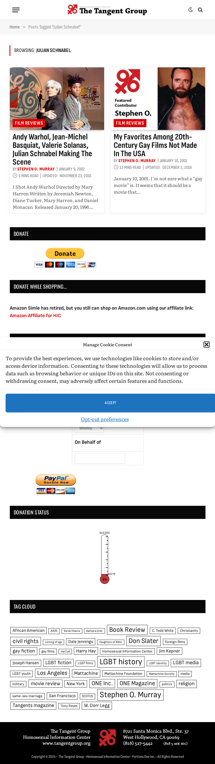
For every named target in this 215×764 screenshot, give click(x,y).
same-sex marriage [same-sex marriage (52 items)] (27, 696)
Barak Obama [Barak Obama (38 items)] (72, 631)
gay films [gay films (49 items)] (48, 651)
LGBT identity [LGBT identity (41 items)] (158, 663)
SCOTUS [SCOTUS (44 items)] (87, 696)
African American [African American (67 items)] (29, 630)
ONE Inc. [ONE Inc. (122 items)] (102, 683)
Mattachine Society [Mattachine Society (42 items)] (161, 674)
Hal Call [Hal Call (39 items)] (65, 651)
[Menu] (16, 10)
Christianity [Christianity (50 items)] (189, 630)
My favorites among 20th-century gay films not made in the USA (155, 145)
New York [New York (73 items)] (76, 684)
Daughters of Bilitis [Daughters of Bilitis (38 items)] (110, 642)
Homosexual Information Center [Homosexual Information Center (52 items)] (127, 651)
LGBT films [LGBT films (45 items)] (85, 663)
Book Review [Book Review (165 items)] (127, 630)
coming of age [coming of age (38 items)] (53, 642)
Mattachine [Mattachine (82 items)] (86, 673)
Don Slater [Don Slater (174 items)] (143, 641)
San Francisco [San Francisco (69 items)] (62, 696)
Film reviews (29, 123)
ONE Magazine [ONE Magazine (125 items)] (137, 683)
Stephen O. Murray (36, 169)
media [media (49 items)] (185, 674)
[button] (206, 344)
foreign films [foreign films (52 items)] (175, 642)
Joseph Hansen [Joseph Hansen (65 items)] (26, 663)
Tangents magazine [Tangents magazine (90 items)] (33, 705)
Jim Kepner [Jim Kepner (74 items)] (169, 651)
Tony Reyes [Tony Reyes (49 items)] (69, 706)
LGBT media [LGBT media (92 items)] (186, 662)
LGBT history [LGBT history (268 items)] (121, 662)
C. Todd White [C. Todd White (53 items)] (163, 630)
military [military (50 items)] (18, 684)
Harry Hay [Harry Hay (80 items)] (86, 651)
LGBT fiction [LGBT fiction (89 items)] (58, 662)
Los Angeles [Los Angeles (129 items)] (52, 673)
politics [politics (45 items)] (167, 684)
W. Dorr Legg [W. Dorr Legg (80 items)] (97, 705)
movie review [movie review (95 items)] (45, 683)
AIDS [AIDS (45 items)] (54, 631)
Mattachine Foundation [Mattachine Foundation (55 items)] (123, 673)
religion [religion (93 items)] (187, 683)
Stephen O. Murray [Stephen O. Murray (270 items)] (130, 695)
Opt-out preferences (105, 419)
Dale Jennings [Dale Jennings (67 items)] (80, 641)
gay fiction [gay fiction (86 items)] (24, 651)
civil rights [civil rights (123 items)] (26, 641)
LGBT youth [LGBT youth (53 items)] (21, 674)
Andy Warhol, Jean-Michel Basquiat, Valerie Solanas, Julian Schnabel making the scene (52, 149)
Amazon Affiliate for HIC (35, 316)
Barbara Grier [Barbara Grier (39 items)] (94, 631)
